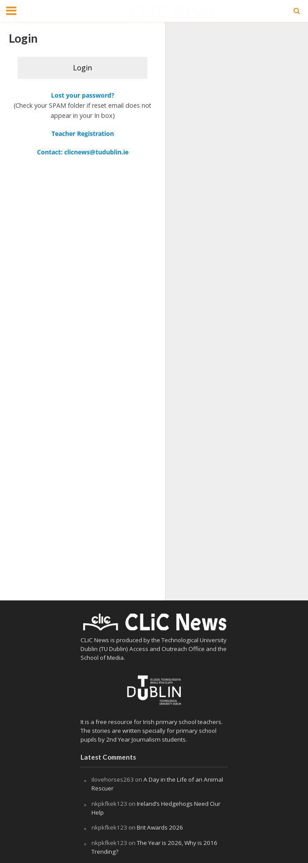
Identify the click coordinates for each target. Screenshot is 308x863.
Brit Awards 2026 (160, 827)
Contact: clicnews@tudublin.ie (82, 152)
